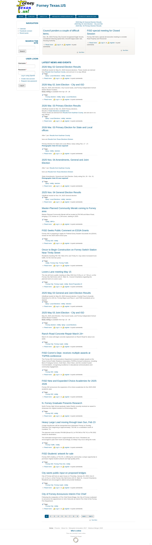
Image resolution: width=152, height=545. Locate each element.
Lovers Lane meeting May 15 (56, 272)
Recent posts (24, 33)
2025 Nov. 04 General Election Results (61, 192)
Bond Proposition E (75, 284)
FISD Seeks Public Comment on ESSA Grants (65, 230)
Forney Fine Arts (59, 464)
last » (91, 516)
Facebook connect (26, 31)
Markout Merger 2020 (87, 16)
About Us (43, 16)
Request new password (29, 81)
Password (22, 70)
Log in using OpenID (28, 75)
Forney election (51, 97)
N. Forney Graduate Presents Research (62, 403)
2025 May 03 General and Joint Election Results (66, 293)
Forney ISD (49, 241)
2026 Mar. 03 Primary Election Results (89, 26)
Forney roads (58, 284)
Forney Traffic (63, 263)
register (68, 45)
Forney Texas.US (51, 5)
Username (22, 63)
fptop (47, 76)
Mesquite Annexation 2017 (62, 16)
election (68, 76)
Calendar (23, 29)
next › (84, 516)
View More (94, 520)
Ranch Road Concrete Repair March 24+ (62, 333)
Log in (59, 45)
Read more (49, 45)
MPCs (52, 221)
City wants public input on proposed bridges (64, 473)
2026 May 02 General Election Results (88, 22)
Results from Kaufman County (55, 72)
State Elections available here (59, 111)
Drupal (79, 536)
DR (150, 544)
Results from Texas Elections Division (60, 139)
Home (21, 16)
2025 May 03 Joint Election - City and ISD (63, 312)
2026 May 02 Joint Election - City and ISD (89, 24)
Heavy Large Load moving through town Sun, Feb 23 (69, 422)
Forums (31, 16)
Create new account (28, 79)
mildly (63, 76)
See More (81, 52)
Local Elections (55, 76)
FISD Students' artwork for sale (57, 453)
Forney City (54, 263)
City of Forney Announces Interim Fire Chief (64, 494)
